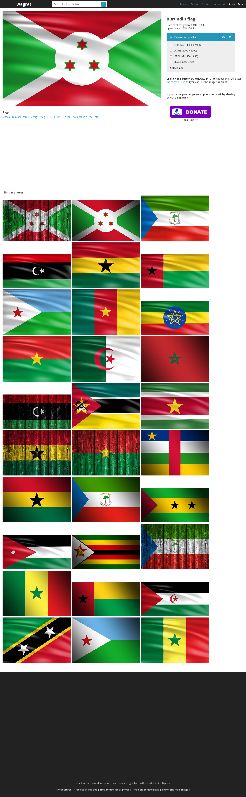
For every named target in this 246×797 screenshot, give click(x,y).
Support (195, 4)
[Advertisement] (195, 161)
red (91, 116)
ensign (34, 116)
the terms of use (176, 82)
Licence (184, 4)
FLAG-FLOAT (54, 116)
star (97, 116)
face (240, 4)
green (67, 116)
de (224, 4)
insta (232, 4)
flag (43, 116)
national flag (80, 116)
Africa (6, 116)
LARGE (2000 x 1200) (185, 50)
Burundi (16, 116)
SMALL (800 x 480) (184, 61)
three (26, 116)
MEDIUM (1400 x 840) (186, 56)
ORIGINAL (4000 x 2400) (187, 45)
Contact (206, 4)
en (219, 4)
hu (214, 4)
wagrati (25, 4)
